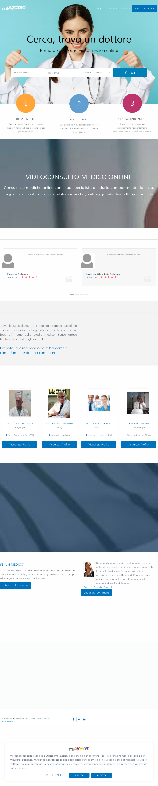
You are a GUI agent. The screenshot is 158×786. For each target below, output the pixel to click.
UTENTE (125, 8)
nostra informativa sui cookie (63, 764)
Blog (99, 8)
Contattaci (111, 8)
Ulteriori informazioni (15, 585)
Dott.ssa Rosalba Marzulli (98, 587)
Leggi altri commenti (96, 592)
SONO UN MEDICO (145, 8)
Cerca (89, 8)
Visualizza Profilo (19, 444)
